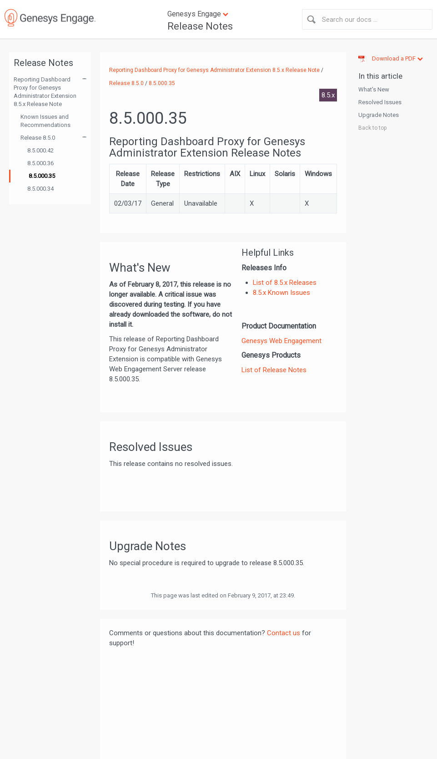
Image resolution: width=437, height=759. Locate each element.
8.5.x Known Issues (281, 292)
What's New (373, 89)
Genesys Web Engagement (281, 341)
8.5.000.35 (42, 175)
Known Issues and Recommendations (45, 120)
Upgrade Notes (378, 114)
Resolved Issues (380, 102)
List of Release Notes (273, 370)
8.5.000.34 (40, 188)
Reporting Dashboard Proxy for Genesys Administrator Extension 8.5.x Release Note (45, 91)
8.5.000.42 (40, 150)
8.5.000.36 (40, 163)
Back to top (372, 128)
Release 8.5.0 (37, 137)
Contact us (283, 633)
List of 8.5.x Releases (284, 282)
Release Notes (200, 26)
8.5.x (328, 95)
